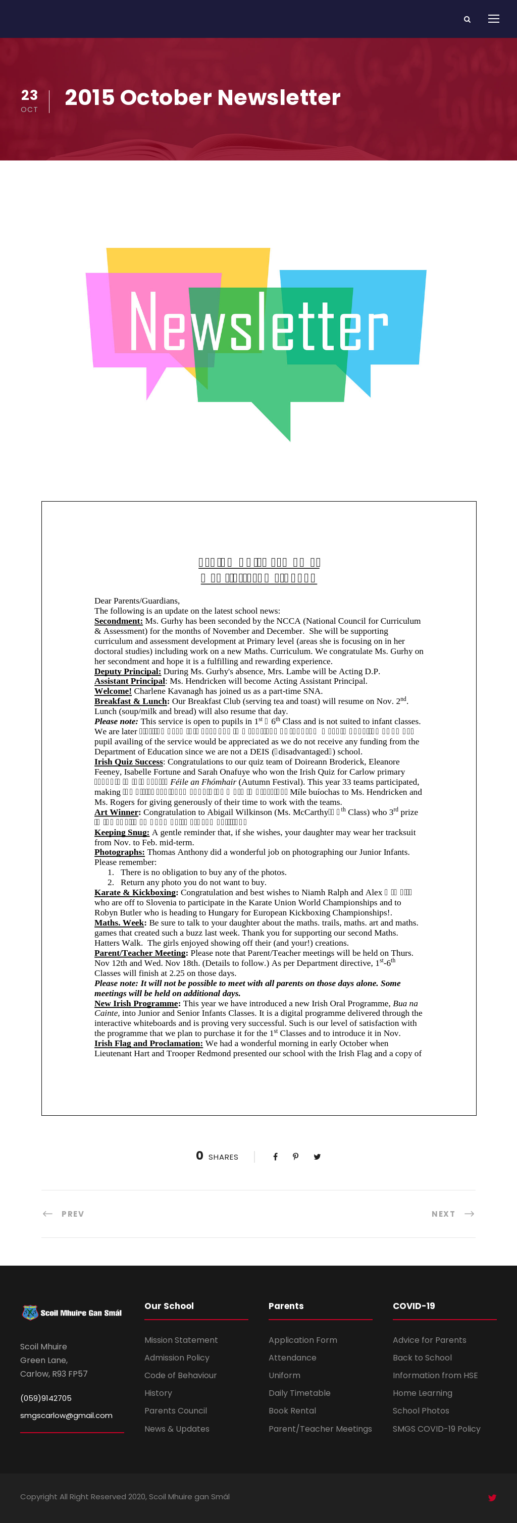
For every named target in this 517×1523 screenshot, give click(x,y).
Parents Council (175, 1411)
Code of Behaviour (180, 1375)
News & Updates (177, 1429)
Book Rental (292, 1411)
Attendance (293, 1358)
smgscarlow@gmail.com (66, 1415)
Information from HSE (435, 1375)
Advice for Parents (430, 1340)
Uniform (284, 1375)
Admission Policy (177, 1358)
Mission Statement (181, 1340)
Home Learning (422, 1393)
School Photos (421, 1411)
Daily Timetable (300, 1393)
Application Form (303, 1340)
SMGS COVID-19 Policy (437, 1429)
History (158, 1393)
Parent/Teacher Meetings (320, 1429)
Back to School (422, 1358)
